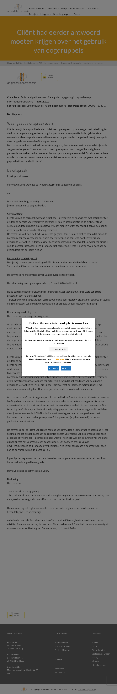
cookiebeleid (58, 359)
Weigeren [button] (66, 368)
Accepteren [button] (53, 368)
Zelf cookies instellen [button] (59, 349)
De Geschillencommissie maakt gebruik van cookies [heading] (58, 323)
